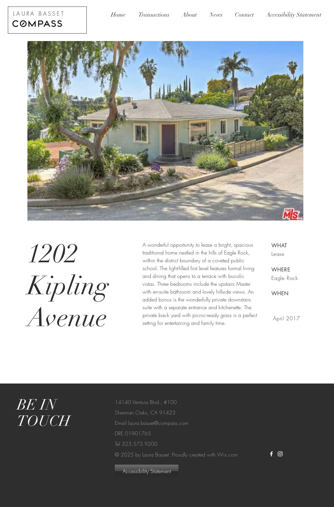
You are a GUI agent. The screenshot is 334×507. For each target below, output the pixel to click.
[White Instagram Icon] (280, 454)
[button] (165, 131)
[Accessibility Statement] (146, 471)
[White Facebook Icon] (271, 454)
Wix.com (227, 454)
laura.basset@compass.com (158, 423)
